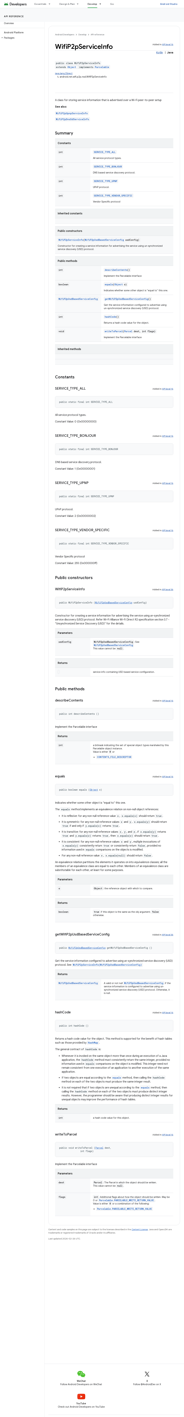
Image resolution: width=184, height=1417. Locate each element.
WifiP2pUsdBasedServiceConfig (104, 239)
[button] (21, 37)
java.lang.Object (64, 73)
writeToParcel (114, 331)
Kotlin (159, 52)
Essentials (40, 3)
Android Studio (169, 3)
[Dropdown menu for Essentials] (50, 4)
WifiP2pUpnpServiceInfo (72, 113)
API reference (14, 16)
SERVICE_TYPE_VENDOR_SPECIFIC (113, 195)
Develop (82, 34)
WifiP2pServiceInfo (71, 239)
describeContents (116, 269)
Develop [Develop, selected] (92, 3)
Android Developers (64, 34)
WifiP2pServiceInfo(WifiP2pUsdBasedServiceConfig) (107, 964)
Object (71, 67)
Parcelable (102, 67)
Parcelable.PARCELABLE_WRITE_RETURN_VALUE (126, 1200)
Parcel (128, 331)
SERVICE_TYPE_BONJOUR (108, 166)
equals (109, 284)
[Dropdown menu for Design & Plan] (79, 4)
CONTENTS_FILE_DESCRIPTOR (114, 757)
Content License (140, 1229)
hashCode (110, 316)
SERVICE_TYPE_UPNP (105, 181)
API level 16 (167, 44)
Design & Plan (67, 3)
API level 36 (167, 589)
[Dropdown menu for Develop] (101, 4)
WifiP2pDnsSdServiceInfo (72, 119)
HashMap (93, 1042)
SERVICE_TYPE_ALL (105, 152)
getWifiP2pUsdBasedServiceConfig (126, 298)
